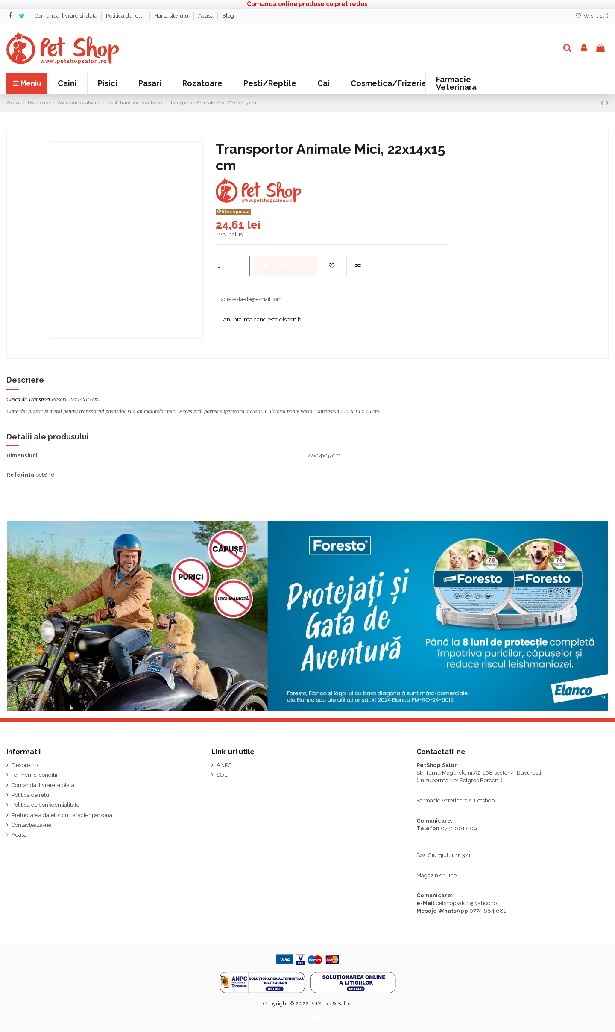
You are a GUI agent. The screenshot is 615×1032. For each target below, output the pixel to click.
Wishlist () (592, 15)
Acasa (206, 15)
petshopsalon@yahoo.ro (466, 903)
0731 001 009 (459, 828)
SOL (222, 775)
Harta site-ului (172, 15)
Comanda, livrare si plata (67, 15)
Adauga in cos (284, 265)
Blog (228, 15)
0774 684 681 (487, 911)
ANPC (224, 765)
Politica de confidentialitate (45, 805)
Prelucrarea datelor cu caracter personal (63, 815)
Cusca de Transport (28, 399)
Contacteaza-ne (31, 825)
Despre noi (25, 765)
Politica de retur (126, 15)
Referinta (20, 475)
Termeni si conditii (34, 775)
